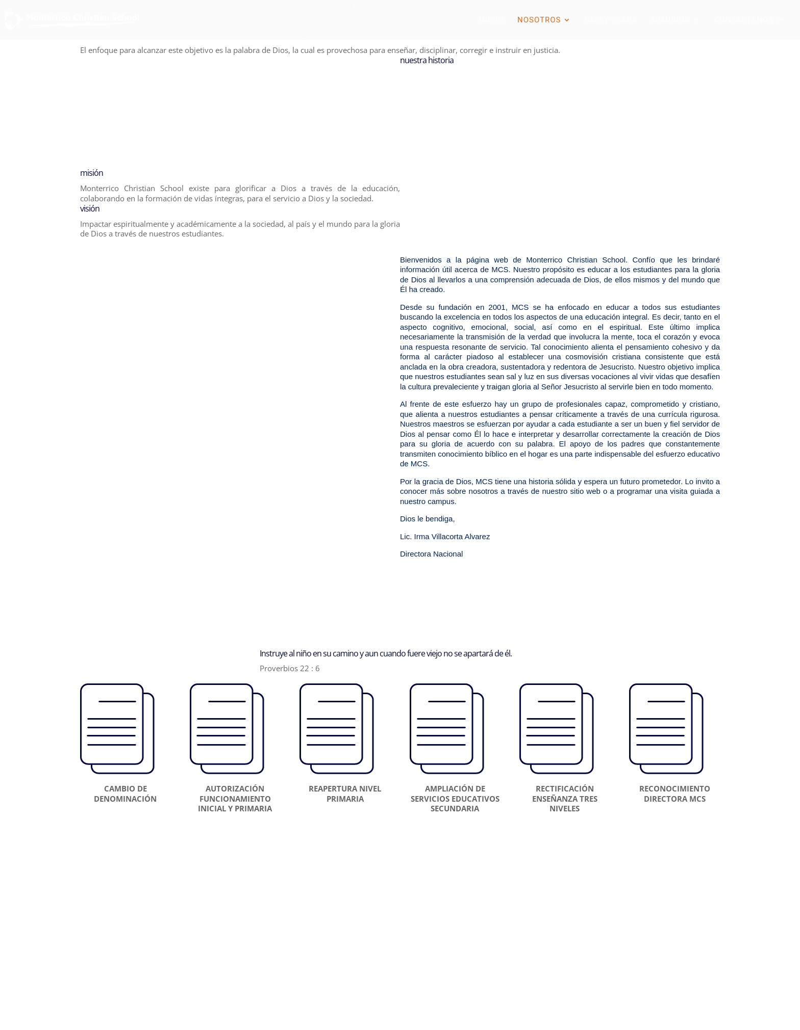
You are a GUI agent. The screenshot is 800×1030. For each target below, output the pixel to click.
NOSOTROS (539, 20)
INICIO (491, 20)
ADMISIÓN (671, 20)
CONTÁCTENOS (743, 20)
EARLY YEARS (610, 20)
